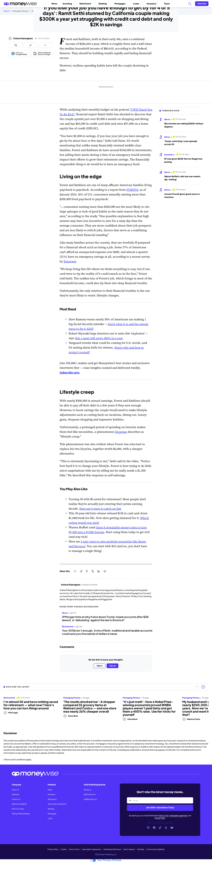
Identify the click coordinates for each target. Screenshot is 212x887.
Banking (104, 3)
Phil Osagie (13, 713)
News (54, 3)
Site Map (140, 849)
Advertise (15, 794)
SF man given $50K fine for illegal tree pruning (183, 160)
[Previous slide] (197, 687)
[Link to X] (166, 828)
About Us (15, 790)
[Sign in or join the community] (201, 3)
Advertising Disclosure (112, 849)
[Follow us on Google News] (19, 53)
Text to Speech (129, 849)
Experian (121, 432)
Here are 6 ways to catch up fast (100, 508)
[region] (106, 707)
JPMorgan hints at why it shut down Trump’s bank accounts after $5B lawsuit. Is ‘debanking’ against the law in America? (105, 618)
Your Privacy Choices (106, 860)
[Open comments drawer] (15, 45)
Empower (70, 261)
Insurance (153, 3)
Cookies (64, 849)
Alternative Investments (57, 804)
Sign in (99, 666)
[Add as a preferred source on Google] (42, 53)
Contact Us (16, 799)
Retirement (86, 3)
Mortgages (121, 3)
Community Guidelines (156, 849)
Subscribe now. (70, 372)
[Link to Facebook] (154, 828)
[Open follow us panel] (45, 45)
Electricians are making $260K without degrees (183, 125)
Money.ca (87, 790)
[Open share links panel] (30, 45)
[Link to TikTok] (160, 828)
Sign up (112, 666)
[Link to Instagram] (148, 828)
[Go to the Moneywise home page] (20, 4)
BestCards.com (90, 794)
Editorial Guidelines (19, 804)
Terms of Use (164, 816)
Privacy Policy (160, 818)
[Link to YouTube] (172, 828)
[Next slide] (203, 687)
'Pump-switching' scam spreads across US (180, 142)
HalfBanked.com (90, 799)
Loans (137, 3)
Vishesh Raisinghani (23, 38)
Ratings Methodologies (21, 814)
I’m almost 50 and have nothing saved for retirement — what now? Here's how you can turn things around (31, 705)
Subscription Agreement (178, 816)
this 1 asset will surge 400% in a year (99, 338)
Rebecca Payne (193, 719)
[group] (106, 707)
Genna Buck (73, 716)
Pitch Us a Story (18, 809)
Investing (68, 3)
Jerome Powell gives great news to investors (182, 195)
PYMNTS (132, 190)
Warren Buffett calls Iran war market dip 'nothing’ (182, 178)
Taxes (168, 3)
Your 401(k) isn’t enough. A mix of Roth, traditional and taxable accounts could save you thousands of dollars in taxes (107, 632)
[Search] (190, 4)
